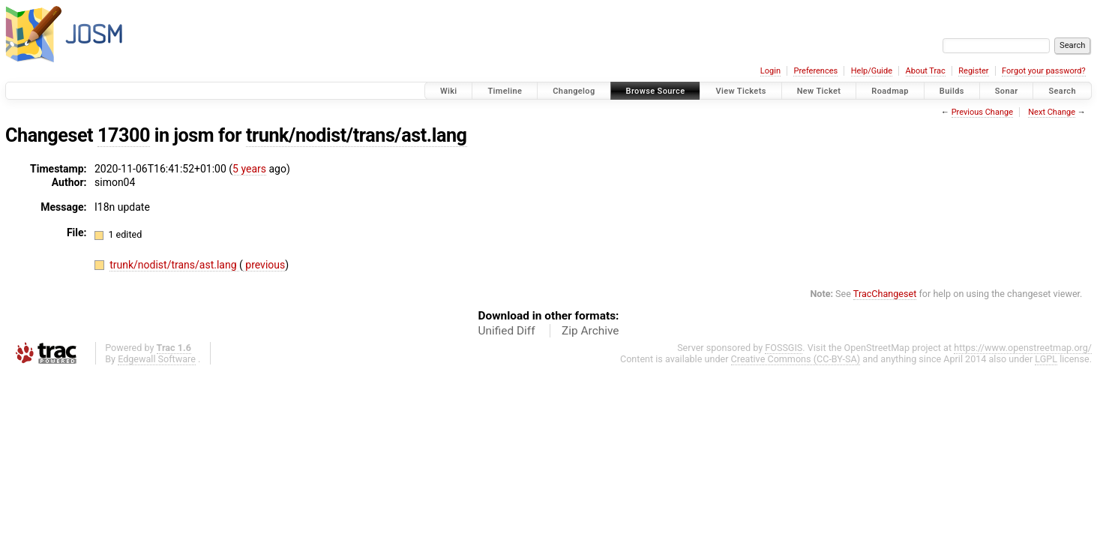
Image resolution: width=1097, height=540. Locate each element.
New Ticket (819, 91)
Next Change (1051, 112)
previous (264, 265)
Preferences (815, 71)
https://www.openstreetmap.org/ (1023, 347)
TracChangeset (885, 293)
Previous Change (982, 112)
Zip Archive (590, 331)
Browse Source (655, 91)
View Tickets (740, 91)
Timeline (504, 91)
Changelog (574, 91)
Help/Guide (871, 71)
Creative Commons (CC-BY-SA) (796, 358)
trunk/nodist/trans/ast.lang (356, 135)
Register (973, 71)
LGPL (1046, 358)
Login (770, 71)
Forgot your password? (1044, 71)
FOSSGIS (783, 347)
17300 (123, 135)
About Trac (926, 71)
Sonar (1006, 91)
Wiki (448, 91)
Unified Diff (506, 331)
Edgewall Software (157, 358)
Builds (952, 91)
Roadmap (890, 91)
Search (1062, 91)
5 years (249, 169)
